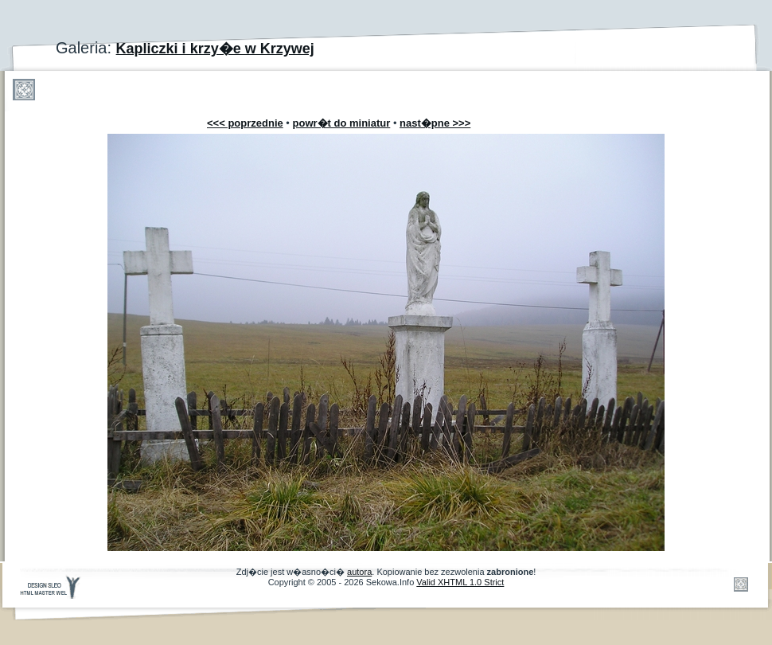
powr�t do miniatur (342, 123)
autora (359, 572)
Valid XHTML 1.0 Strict (460, 582)
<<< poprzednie (245, 123)
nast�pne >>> (435, 123)
